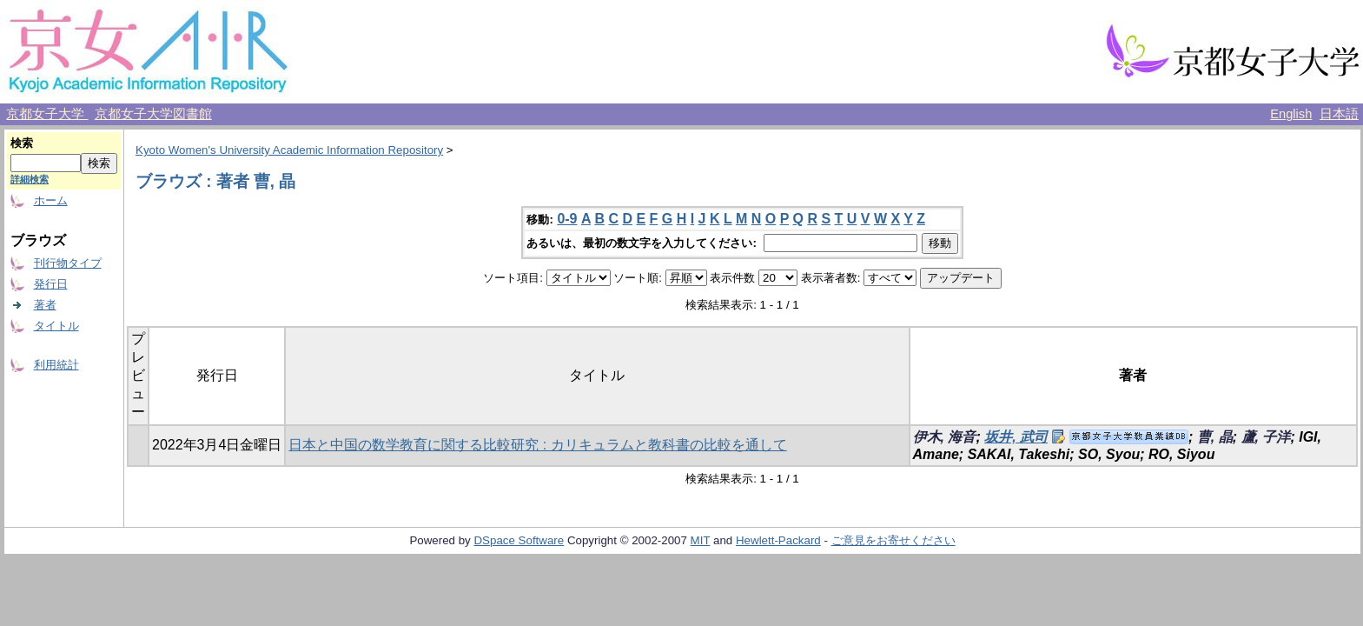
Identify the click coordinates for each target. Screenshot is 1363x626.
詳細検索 (29, 179)
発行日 (51, 283)
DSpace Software (518, 540)
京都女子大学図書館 (153, 114)
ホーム (51, 200)
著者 (45, 304)
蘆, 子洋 (1266, 437)
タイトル (56, 325)
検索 (21, 143)
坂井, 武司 (1016, 437)
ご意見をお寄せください (893, 540)
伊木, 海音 (944, 437)
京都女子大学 (47, 114)
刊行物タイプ (68, 263)
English (1291, 114)
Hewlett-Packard (778, 540)
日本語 (1339, 114)
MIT (701, 540)
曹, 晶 (1215, 437)
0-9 (567, 218)
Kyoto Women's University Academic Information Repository (289, 149)
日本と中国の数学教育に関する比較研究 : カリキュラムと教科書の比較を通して (537, 444)
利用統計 (56, 364)
